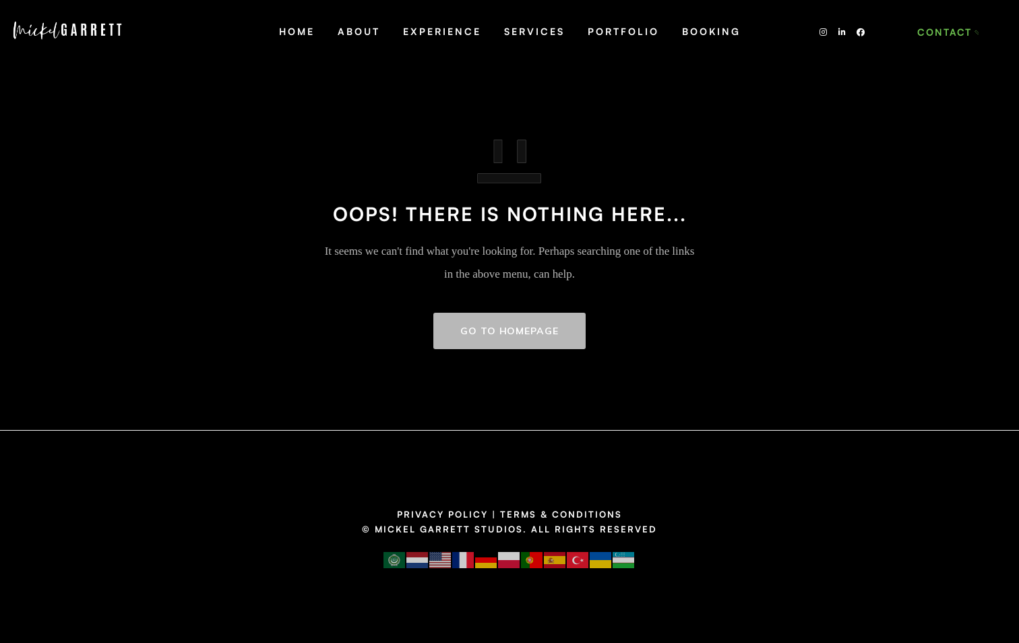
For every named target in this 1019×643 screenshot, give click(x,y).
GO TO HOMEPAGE (509, 331)
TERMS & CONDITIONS (561, 514)
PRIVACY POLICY (442, 514)
